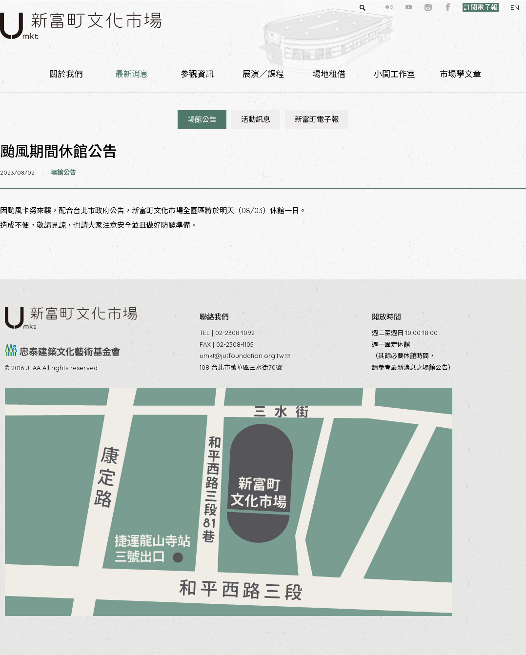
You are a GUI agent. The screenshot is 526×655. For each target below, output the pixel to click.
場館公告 (202, 119)
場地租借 (328, 74)
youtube (391, 7)
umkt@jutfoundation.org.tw (245, 355)
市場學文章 (460, 74)
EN (497, 7)
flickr (372, 7)
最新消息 (131, 74)
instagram (411, 7)
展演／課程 (263, 74)
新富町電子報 (317, 119)
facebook (430, 7)
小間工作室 (394, 74)
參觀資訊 (197, 74)
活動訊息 (255, 119)
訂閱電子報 (463, 7)
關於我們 (65, 74)
